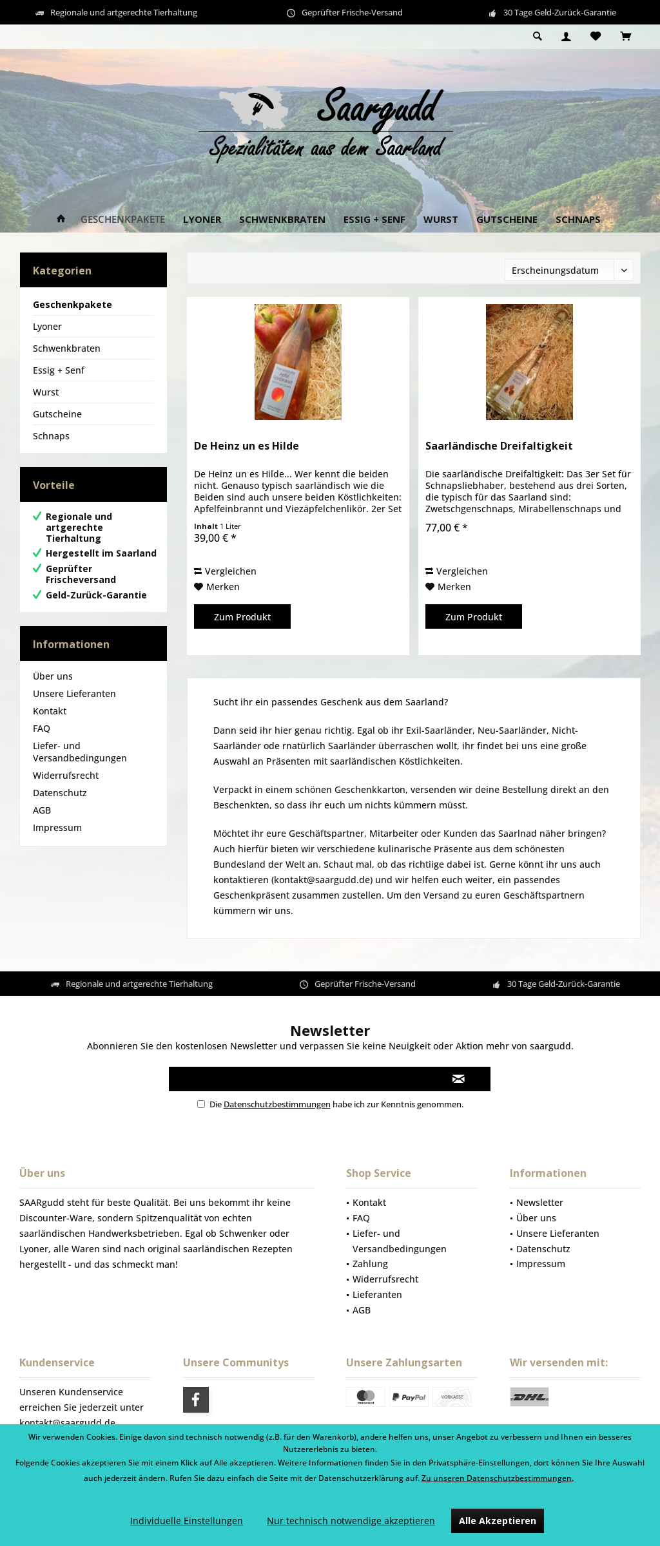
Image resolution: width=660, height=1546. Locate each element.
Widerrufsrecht (66, 775)
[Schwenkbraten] (282, 219)
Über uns (53, 676)
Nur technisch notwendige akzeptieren (351, 1520)
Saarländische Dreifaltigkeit (499, 446)
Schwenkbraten (67, 348)
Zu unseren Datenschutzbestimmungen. (498, 1478)
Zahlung (370, 1263)
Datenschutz (60, 793)
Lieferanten (377, 1294)
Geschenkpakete (72, 304)
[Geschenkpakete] (123, 219)
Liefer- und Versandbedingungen (80, 752)
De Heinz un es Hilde (246, 446)
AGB (42, 810)
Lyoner (47, 326)
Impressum (57, 827)
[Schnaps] (578, 219)
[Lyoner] (202, 219)
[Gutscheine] (507, 219)
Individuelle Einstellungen (186, 1520)
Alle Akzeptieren (497, 1520)
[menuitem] (625, 36)
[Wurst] (440, 219)
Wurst (46, 392)
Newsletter (539, 1202)
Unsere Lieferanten (74, 693)
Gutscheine (57, 414)
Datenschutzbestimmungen (277, 1104)
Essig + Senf (58, 370)
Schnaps (51, 436)
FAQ (41, 728)
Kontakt (49, 711)
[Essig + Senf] (374, 219)
